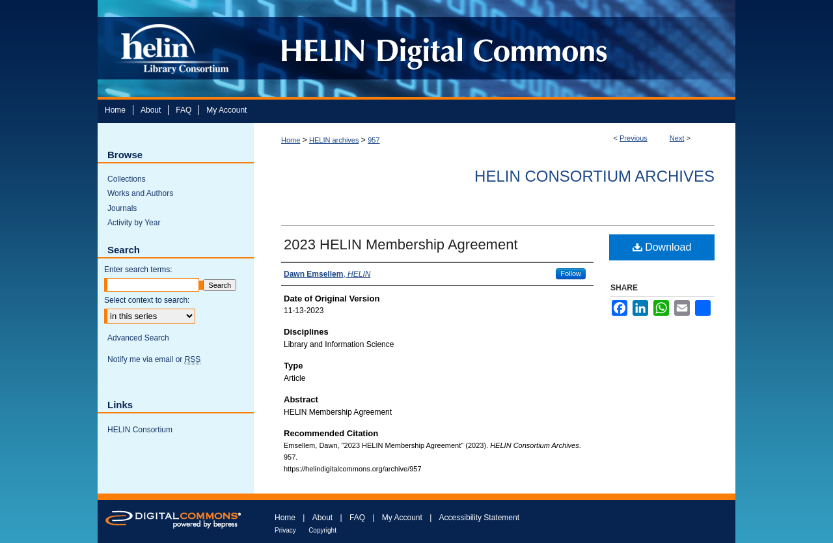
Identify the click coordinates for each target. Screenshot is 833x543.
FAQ (357, 517)
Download (662, 247)
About (322, 517)
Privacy (285, 530)
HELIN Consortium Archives (594, 176)
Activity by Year (133, 222)
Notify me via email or (153, 359)
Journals (122, 208)
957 (373, 140)
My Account (402, 517)
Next (677, 138)
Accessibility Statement (479, 517)
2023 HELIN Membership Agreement (401, 244)
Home (290, 140)
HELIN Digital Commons (489, 48)
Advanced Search (138, 337)
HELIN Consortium (139, 429)
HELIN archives (334, 140)
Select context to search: (146, 300)
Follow (570, 273)
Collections (126, 179)
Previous (634, 138)
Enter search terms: (138, 269)
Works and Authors (140, 193)
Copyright (322, 530)
